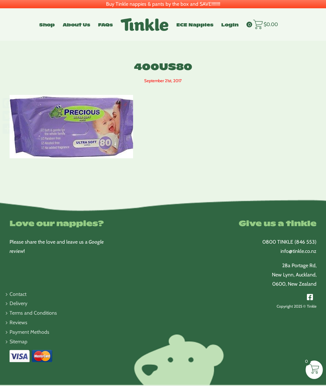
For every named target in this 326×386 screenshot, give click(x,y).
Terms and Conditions (33, 313)
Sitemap (18, 342)
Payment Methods (29, 332)
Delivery (18, 303)
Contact (18, 294)
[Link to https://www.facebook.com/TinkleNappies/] (310, 297)
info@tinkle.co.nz (298, 251)
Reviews (18, 322)
